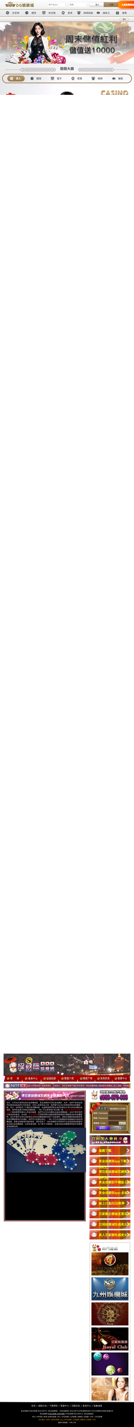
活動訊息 (103, 1078)
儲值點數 (49, 1078)
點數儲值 (98, 1406)
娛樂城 (80, 1417)
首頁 (13, 1078)
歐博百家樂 (52, 1417)
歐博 (45, 1417)
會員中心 (31, 1078)
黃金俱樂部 (33, 1114)
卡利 (33, 1417)
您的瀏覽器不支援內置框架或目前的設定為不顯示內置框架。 (67, 47)
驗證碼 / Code (100, 1123)
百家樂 (86, 1417)
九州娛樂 (73, 1417)
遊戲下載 (86, 1078)
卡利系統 (39, 1417)
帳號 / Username (100, 1113)
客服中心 (121, 1078)
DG (58, 1417)
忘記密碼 (117, 1128)
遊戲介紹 (68, 1078)
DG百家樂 (65, 1417)
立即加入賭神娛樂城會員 (109, 1140)
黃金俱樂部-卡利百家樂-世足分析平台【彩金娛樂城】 (67, 1414)
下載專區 (53, 1406)
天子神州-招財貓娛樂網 (29, 1064)
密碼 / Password (100, 1118)
